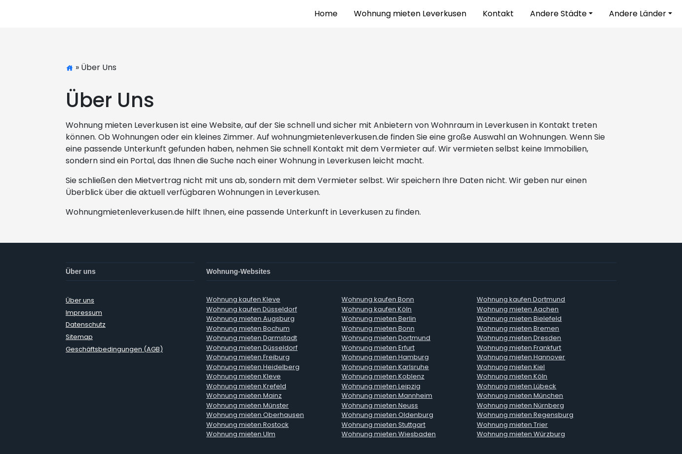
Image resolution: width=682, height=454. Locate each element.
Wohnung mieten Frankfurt (519, 347)
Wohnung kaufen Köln (376, 309)
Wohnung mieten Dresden (519, 337)
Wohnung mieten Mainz (244, 395)
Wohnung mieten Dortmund (385, 337)
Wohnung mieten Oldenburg (387, 414)
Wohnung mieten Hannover (521, 357)
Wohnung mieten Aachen (518, 309)
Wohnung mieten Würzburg (521, 434)
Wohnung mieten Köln (512, 376)
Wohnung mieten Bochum (248, 328)
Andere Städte (558, 13)
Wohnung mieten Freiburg (248, 357)
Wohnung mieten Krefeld (246, 386)
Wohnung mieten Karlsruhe (385, 367)
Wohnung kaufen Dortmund (521, 299)
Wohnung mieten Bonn (378, 328)
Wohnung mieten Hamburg (385, 357)
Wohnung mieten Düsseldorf (252, 347)
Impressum (84, 312)
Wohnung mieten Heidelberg (253, 367)
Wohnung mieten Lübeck (516, 386)
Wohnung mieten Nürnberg (520, 405)
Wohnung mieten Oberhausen (255, 414)
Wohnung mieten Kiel (511, 367)
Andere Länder (637, 13)
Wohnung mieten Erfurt (378, 347)
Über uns (80, 300)
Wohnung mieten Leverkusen (410, 13)
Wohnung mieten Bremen (518, 328)
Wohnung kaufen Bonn (377, 299)
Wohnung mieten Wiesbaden (388, 434)
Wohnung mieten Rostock (247, 424)
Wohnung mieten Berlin (378, 318)
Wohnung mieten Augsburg (250, 318)
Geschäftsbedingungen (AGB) (114, 349)
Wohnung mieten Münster (247, 405)
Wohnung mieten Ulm (240, 434)
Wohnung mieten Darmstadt (251, 337)
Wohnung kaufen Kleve (243, 299)
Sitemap (79, 336)
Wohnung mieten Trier (512, 424)
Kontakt (498, 13)
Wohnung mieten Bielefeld (519, 318)
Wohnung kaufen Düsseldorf (251, 309)
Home (326, 13)
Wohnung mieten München (520, 395)
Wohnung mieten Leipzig (380, 386)
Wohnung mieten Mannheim (386, 395)
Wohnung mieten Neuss (379, 405)
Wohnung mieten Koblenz (382, 376)
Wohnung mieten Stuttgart (383, 424)
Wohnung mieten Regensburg (525, 414)
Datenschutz (86, 324)
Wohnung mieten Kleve (243, 376)
